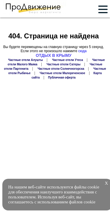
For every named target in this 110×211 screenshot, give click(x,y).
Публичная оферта (62, 77)
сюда (82, 51)
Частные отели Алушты (25, 60)
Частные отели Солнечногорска (61, 68)
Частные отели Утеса (67, 60)
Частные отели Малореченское (62, 73)
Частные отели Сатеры (64, 64)
